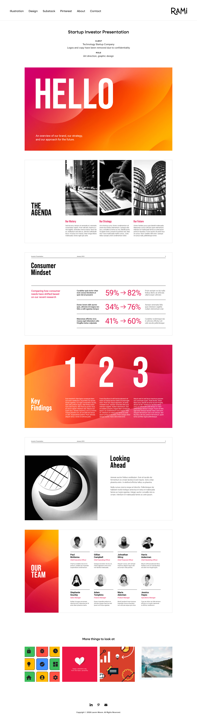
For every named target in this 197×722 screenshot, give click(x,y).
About (81, 11)
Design (33, 11)
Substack (49, 11)
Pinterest (66, 11)
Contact (95, 11)
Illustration (17, 11)
